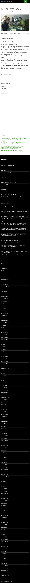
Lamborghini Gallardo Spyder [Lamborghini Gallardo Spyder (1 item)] (5, 143)
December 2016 (4, 318)
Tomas (2, 251)
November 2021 (4, 279)
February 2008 (4, 539)
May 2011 (3, 457)
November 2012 (4, 421)
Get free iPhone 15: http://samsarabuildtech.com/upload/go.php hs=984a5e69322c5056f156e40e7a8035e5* (13, 234)
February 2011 (4, 464)
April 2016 (3, 327)
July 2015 (3, 344)
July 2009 (3, 505)
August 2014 (3, 370)
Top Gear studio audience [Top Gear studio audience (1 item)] (5, 151)
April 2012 (3, 431)
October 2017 (3, 298)
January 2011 (3, 467)
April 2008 (3, 534)
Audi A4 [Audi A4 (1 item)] (7, 138)
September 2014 (4, 368)
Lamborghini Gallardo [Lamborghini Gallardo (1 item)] (22, 142)
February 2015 (4, 356)
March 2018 (3, 291)
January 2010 (3, 491)
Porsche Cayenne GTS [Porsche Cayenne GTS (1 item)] (18, 147)
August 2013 (3, 399)
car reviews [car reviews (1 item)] (2, 139)
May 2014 (3, 378)
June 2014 (3, 375)
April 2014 (3, 380)
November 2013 (4, 392)
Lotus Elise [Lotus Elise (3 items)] (18, 143)
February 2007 (4, 565)
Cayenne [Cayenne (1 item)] (5, 139)
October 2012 (3, 423)
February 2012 (4, 435)
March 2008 (3, 536)
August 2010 (3, 479)
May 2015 (3, 349)
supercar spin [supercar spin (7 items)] (5, 150)
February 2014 (4, 385)
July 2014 (3, 373)
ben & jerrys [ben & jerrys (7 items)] (21, 138)
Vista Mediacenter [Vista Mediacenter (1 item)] (12, 151)
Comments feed (4, 268)
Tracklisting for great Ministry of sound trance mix (11, 167)
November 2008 (4, 520)
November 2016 (4, 320)
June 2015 (3, 346)
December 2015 (4, 337)
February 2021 (4, 281)
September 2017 (4, 301)
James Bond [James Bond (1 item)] (12, 142)
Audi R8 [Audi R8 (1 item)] (10, 138)
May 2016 (3, 325)
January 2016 (3, 334)
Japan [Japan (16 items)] (17, 142)
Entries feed (3, 265)
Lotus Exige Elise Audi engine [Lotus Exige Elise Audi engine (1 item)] (5, 146)
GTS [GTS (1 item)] (26, 139)
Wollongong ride (4, 189)
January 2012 (3, 438)
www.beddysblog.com (6, 1)
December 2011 (4, 440)
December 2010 (4, 469)
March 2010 (3, 488)
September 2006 (4, 575)
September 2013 (4, 397)
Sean (2, 209)
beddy (10, 11)
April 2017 (3, 310)
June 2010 (3, 483)
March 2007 (3, 563)
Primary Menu (28, 1)
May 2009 (3, 510)
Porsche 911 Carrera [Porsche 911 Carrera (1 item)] (4, 147)
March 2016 (3, 330)
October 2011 (3, 445)
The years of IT (7, 209)
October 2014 (3, 366)
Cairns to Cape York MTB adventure (8, 172)
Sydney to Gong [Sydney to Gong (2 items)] (15, 150)
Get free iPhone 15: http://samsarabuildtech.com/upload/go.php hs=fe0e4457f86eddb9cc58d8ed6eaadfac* (13, 229)
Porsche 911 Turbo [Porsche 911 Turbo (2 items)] (11, 147)
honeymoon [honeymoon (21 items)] (5, 142)
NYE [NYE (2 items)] (18, 146)
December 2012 (4, 419)
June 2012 (3, 428)
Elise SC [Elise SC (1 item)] (16, 139)
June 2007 (3, 556)
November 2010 (4, 471)
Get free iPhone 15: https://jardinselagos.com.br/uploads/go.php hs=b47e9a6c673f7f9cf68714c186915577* (14, 219)
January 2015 (3, 358)
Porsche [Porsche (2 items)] (21, 146)
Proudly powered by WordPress (6, 581)
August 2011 (3, 450)
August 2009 (3, 503)
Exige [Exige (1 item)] (22, 139)
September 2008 (4, 524)
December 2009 (4, 493)
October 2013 (3, 394)
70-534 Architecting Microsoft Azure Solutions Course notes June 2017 (14, 225)
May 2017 (3, 308)
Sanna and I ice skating (15, 82)
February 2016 (4, 332)
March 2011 (3, 462)
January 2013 (3, 416)
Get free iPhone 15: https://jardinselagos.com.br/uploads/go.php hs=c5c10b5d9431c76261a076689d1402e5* (14, 216)
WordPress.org (4, 270)
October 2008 (3, 522)
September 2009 (4, 500)
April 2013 (3, 409)
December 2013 (4, 390)
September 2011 (4, 447)
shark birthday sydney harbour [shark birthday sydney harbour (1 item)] (13, 148)
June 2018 (3, 289)
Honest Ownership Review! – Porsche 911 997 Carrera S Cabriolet (14, 163)
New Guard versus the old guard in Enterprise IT (10, 191)
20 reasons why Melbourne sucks (11, 206)
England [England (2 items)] (19, 139)
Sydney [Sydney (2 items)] (10, 150)
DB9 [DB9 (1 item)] (13, 139)
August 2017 (3, 303)
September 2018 (4, 286)
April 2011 (3, 459)
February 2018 (4, 293)
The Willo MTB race (5, 175)
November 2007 (4, 544)
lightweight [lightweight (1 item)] (12, 143)
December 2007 (4, 541)
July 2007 (3, 553)
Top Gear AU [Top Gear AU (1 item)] (20, 150)
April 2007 (3, 560)
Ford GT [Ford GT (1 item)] (24, 139)
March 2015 (3, 354)
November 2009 (4, 495)
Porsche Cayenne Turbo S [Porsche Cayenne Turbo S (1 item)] (5, 148)
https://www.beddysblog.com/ (7, 245)
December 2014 (4, 361)
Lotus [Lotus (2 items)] (15, 143)
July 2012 (3, 426)
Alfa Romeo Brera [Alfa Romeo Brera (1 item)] (3, 138)
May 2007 (3, 558)
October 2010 (3, 474)
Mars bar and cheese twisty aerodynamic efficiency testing (14, 235)
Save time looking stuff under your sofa (8, 194)
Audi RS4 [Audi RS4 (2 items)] (13, 138)
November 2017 (4, 296)
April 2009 (3, 512)
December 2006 (4, 568)
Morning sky (15, 87)
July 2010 (3, 481)
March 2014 (3, 382)
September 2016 (4, 322)
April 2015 (3, 351)
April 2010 (3, 486)
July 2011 (3, 452)
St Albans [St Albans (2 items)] (20, 148)
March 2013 (3, 411)
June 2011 (3, 455)
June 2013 (3, 404)
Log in (2, 263)
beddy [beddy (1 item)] (17, 138)
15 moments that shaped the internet (8, 165)
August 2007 (3, 551)
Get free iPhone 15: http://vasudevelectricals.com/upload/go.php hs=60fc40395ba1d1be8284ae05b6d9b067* (14, 224)
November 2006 (4, 570)
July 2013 (3, 402)
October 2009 (3, 498)
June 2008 (3, 529)
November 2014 (4, 363)
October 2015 (3, 342)
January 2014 (3, 387)
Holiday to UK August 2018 (6, 170)
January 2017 (3, 315)
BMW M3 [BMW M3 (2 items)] (27, 138)
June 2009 (3, 508)
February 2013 (4, 414)
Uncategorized (4, 6)
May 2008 (3, 532)
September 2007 (4, 548)
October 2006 (3, 572)
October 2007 (3, 546)
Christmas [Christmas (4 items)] (10, 139)
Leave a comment (17, 11)
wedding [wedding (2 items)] (21, 151)
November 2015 (4, 339)
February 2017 (4, 313)
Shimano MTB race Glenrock (6, 179)
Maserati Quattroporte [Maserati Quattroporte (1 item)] (13, 146)
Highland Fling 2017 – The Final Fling (8, 182)
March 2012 (3, 433)
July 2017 (3, 305)
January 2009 (3, 517)
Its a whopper (3, 177)
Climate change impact (5, 187)
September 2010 (4, 476)
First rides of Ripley (5, 184)
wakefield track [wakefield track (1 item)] (17, 151)
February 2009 (4, 515)
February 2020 (4, 284)
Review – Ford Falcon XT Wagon (16, 237)
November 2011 (4, 443)
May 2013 (3, 407)
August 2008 (3, 527)
